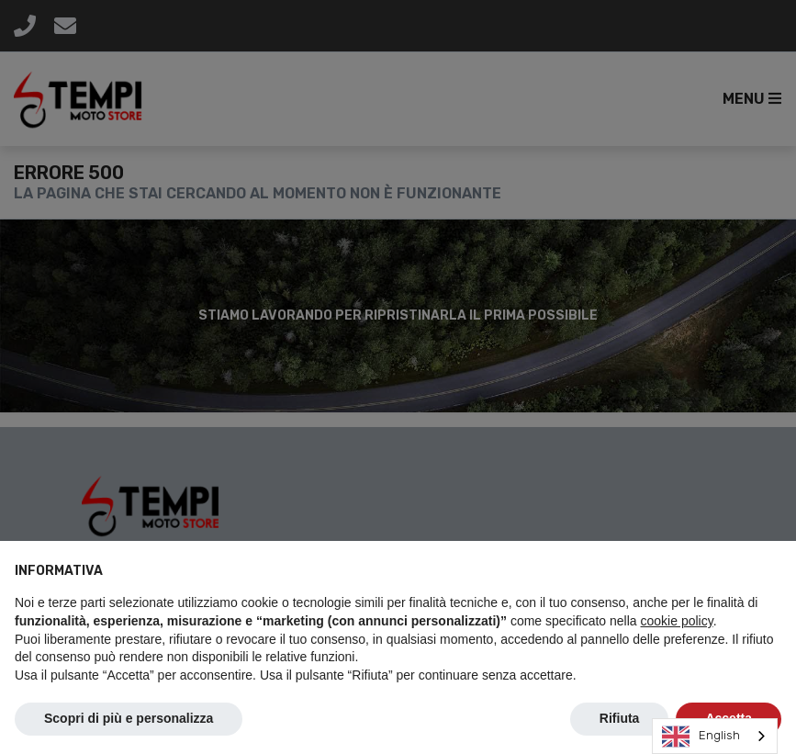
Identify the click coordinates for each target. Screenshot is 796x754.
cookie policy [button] (677, 620)
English (701, 737)
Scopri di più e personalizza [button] (128, 718)
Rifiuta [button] (620, 718)
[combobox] (715, 736)
